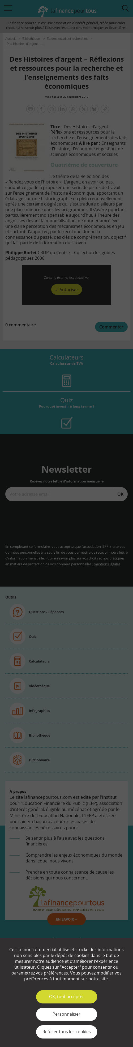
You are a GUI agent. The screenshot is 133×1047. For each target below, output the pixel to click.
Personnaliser (66, 1014)
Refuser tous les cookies (66, 1032)
